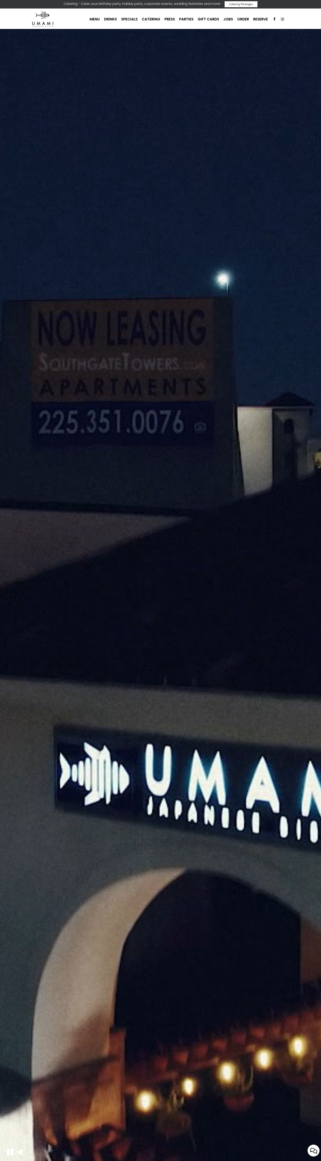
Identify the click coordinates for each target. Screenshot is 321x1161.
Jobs (228, 19)
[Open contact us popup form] (314, 1151)
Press (169, 19)
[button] (10, 1152)
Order (243, 19)
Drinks (110, 19)
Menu (95, 19)
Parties (186, 19)
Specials (129, 19)
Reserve (260, 19)
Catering (151, 19)
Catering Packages (241, 4)
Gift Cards (208, 19)
